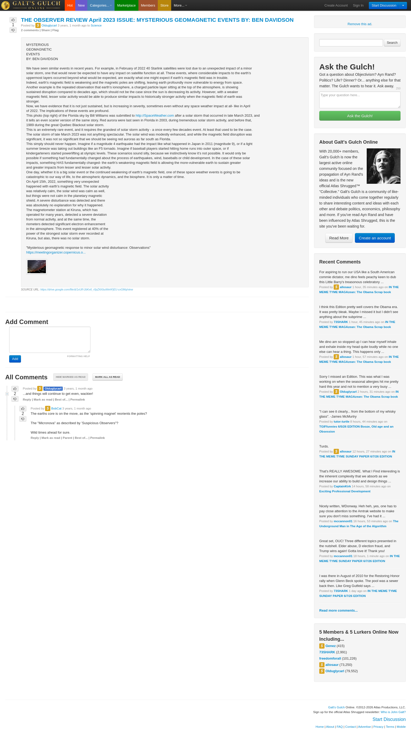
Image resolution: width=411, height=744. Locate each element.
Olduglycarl (348, 391)
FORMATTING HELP (78, 356)
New (81, 5)
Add (15, 359)
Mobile (401, 726)
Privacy (378, 726)
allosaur (345, 287)
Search (392, 43)
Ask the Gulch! (360, 116)
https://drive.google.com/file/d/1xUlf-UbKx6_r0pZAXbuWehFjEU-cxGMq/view (86, 289)
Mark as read (43, 399)
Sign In (358, 5)
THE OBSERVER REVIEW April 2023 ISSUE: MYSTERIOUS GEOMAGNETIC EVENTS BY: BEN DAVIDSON (157, 20)
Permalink (77, 399)
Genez (331, 646)
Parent (67, 437)
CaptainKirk (342, 486)
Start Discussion (384, 5)
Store (164, 5)
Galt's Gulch (336, 707)
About (330, 726)
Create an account (375, 238)
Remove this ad (359, 24)
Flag (55, 30)
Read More (339, 238)
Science (96, 25)
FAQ (340, 726)
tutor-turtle (341, 421)
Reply (27, 399)
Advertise (364, 726)
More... (180, 5)
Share (45, 30)
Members (148, 5)
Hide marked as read (70, 376)
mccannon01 (343, 521)
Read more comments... (338, 610)
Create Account (336, 5)
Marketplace (126, 5)
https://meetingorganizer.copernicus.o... (56, 252)
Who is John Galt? (393, 712)
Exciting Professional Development (345, 491)
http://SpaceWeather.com (155, 115)
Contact (350, 726)
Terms (390, 726)
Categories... (101, 5)
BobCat (56, 408)
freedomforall (330, 658)
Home (320, 726)
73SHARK (341, 322)
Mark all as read (107, 376)
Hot (70, 5)
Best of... (61, 399)
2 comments (30, 30)
